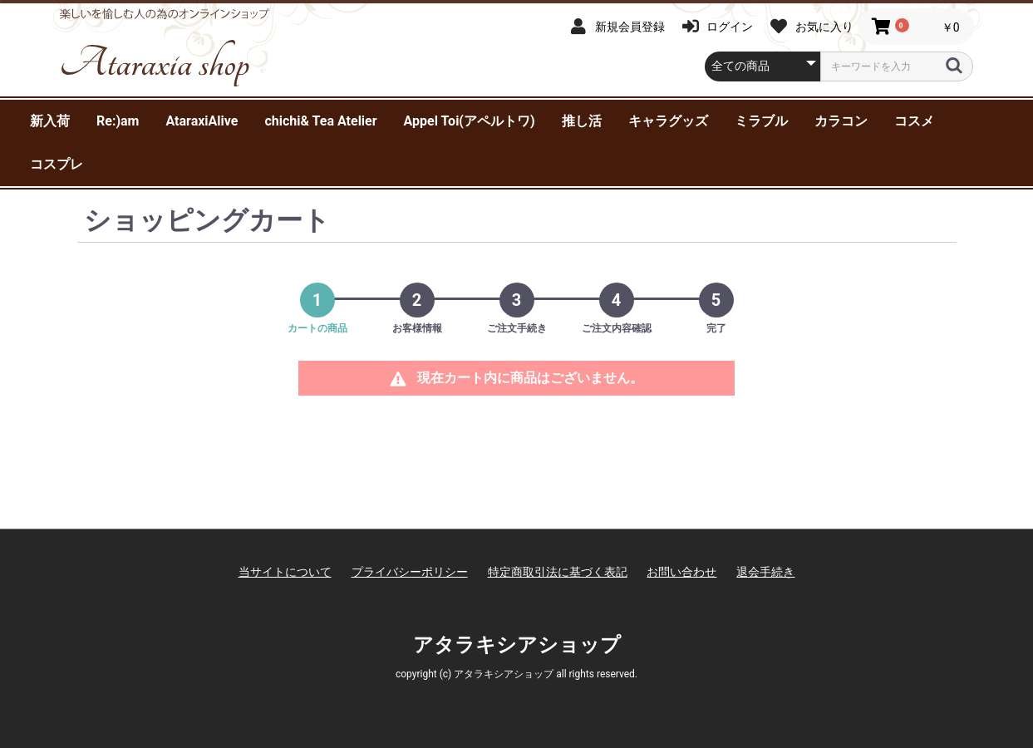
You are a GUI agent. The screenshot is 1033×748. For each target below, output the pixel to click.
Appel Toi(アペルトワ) (469, 121)
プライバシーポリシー (410, 571)
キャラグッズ (668, 121)
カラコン (841, 121)
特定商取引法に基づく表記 (557, 571)
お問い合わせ (681, 571)
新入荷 (50, 121)
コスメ (914, 121)
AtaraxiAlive (201, 121)
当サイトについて (285, 571)
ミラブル (761, 121)
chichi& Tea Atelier (320, 121)
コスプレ (56, 164)
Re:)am (117, 121)
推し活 (582, 121)
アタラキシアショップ (517, 645)
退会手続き (765, 571)
